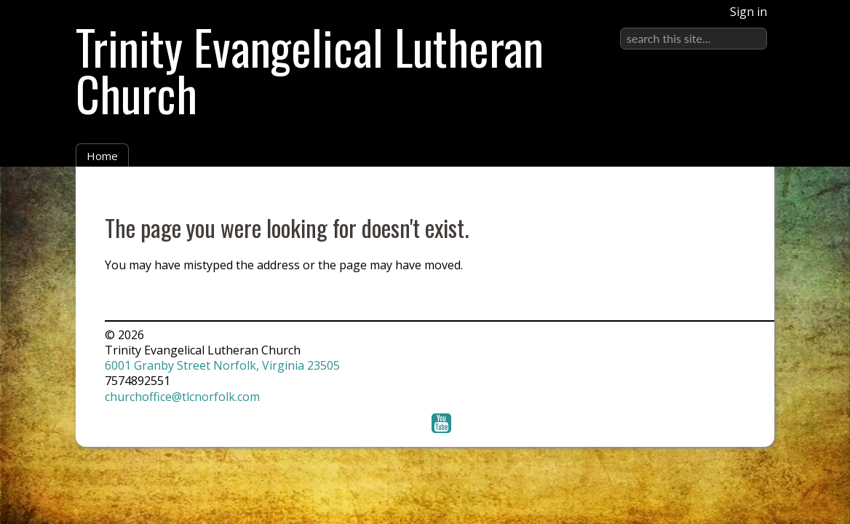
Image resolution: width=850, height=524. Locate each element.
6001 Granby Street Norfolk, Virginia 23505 (222, 365)
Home (102, 155)
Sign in (748, 12)
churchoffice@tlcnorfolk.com (182, 397)
